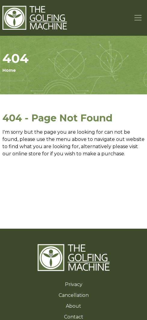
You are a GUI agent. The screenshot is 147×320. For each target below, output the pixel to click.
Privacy (73, 284)
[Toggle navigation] (138, 18)
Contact (73, 317)
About (73, 306)
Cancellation (74, 295)
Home (9, 70)
